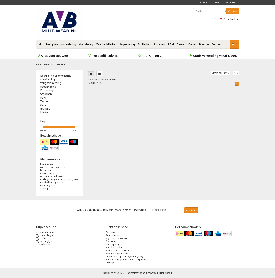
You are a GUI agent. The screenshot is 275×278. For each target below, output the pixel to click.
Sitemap (44, 188)
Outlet (192, 44)
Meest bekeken (220, 72)
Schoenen (159, 44)
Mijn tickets (41, 238)
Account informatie (45, 232)
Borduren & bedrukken (52, 176)
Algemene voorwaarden (52, 167)
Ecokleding (144, 44)
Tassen (181, 44)
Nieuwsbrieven (43, 244)
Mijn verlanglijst (44, 241)
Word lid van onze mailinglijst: (111, 210)
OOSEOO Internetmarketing (131, 272)
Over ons (110, 232)
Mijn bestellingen (44, 235)
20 (236, 72)
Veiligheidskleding (106, 44)
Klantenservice (47, 164)
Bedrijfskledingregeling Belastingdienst (52, 184)
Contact (203, 2)
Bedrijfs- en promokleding (61, 44)
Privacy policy (47, 173)
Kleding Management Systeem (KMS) (59, 179)
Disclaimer (45, 170)
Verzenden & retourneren (118, 253)
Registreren (230, 2)
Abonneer (191, 210)
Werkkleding (86, 44)
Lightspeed (166, 272)
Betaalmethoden (114, 247)
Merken (216, 44)
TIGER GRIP (59, 64)
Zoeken (232, 11)
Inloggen (215, 2)
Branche (204, 44)
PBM (171, 44)
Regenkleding (127, 44)
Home (39, 64)
